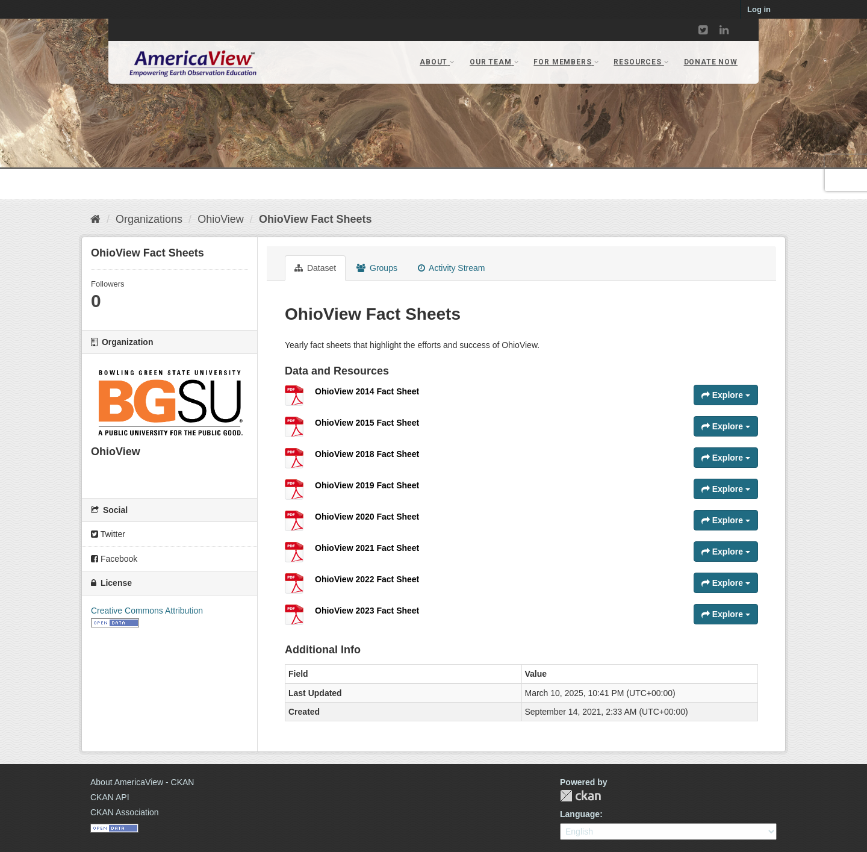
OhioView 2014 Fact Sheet (367, 391)
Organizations (149, 219)
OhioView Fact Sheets (315, 219)
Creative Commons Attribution (147, 610)
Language (580, 814)
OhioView (220, 219)
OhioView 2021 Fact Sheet (367, 548)
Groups (376, 268)
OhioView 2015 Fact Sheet (367, 423)
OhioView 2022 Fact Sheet (367, 579)
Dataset (315, 268)
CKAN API (109, 797)
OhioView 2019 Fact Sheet (367, 485)
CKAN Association (124, 812)
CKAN (580, 795)
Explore (725, 395)
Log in (759, 9)
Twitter (108, 534)
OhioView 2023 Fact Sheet (367, 610)
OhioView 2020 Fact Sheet (367, 516)
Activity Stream (451, 268)
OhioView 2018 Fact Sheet (367, 454)
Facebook (114, 559)
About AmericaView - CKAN (142, 782)
